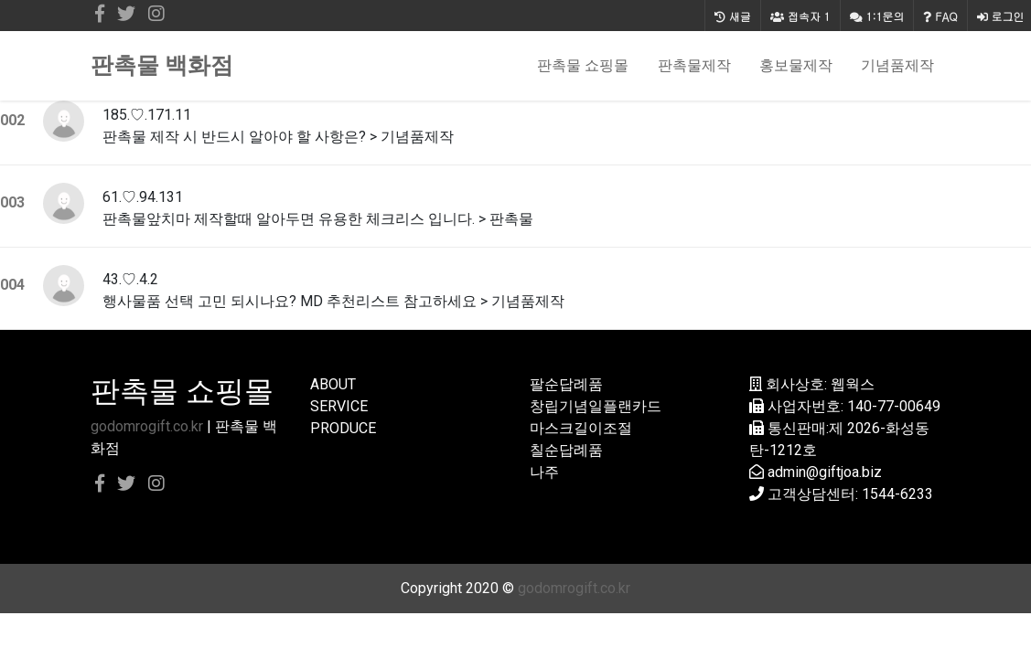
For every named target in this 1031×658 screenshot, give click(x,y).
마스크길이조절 (581, 428)
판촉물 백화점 (162, 65)
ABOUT (333, 384)
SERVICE (339, 406)
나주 (544, 472)
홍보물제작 (795, 65)
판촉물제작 (694, 65)
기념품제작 (897, 65)
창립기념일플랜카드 (595, 406)
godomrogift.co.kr (147, 426)
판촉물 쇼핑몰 (582, 65)
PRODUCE (343, 428)
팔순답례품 (566, 384)
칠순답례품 (566, 450)
